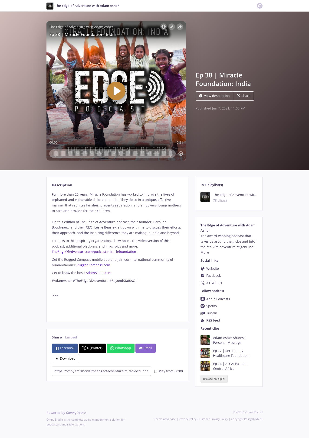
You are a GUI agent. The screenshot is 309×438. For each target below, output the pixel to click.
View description (214, 95)
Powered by (66, 412)
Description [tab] (62, 185)
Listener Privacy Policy (213, 419)
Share (243, 95)
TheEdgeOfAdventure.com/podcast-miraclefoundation (94, 251)
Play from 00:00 (168, 371)
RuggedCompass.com (93, 265)
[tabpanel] (117, 253)
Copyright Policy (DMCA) (247, 419)
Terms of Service (165, 419)
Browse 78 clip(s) (214, 379)
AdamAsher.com (98, 273)
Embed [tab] (71, 337)
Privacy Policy (187, 419)
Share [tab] (57, 337)
